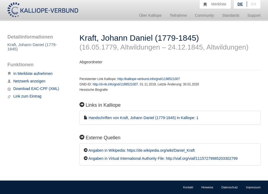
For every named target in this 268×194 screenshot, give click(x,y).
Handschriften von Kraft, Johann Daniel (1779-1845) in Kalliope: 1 (144, 118)
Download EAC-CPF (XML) (33, 88)
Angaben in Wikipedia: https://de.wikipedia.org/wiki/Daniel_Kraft (141, 150)
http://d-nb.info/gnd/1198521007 (115, 84)
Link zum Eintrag (24, 96)
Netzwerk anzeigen (27, 81)
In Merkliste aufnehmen (30, 73)
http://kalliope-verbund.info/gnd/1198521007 (148, 79)
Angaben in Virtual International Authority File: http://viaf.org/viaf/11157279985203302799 (163, 158)
